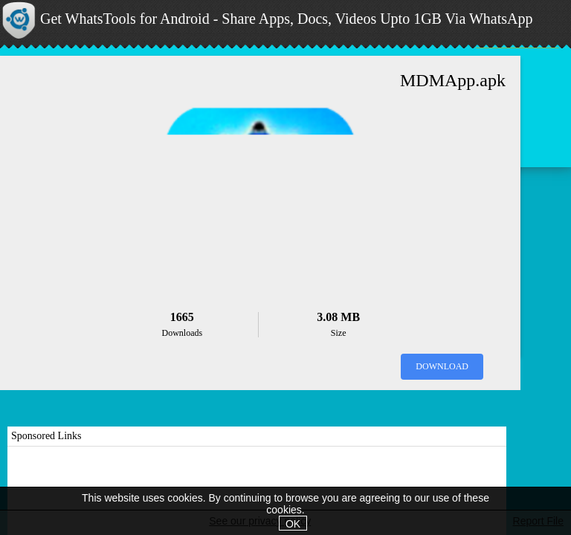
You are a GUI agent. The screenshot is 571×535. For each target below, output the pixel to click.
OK (293, 524)
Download (442, 366)
